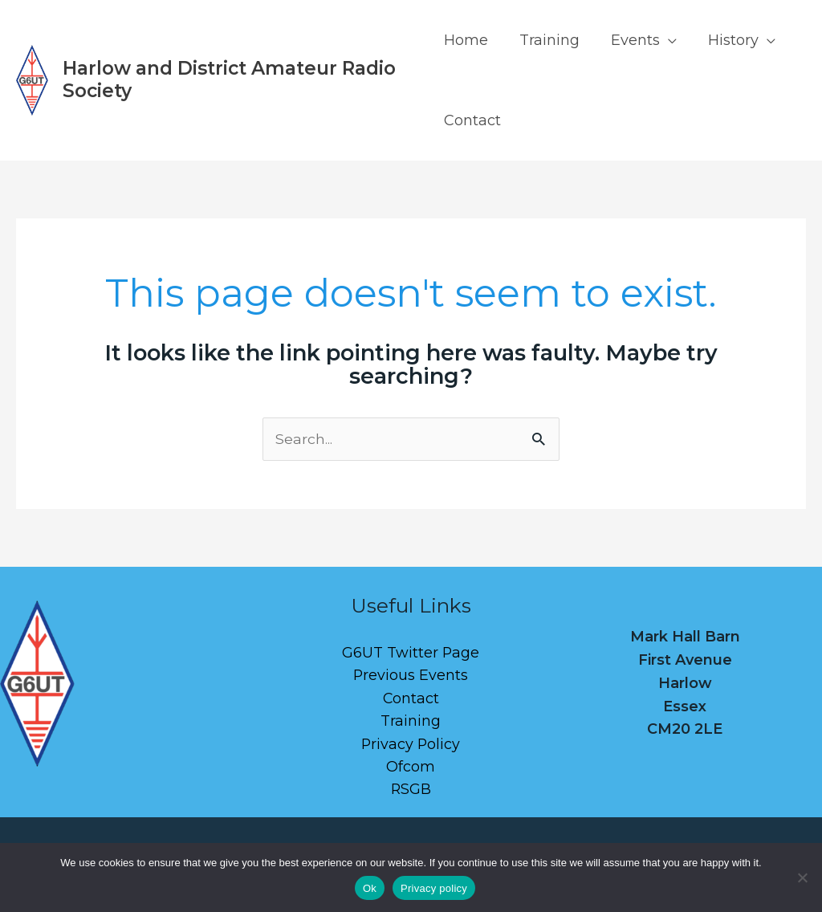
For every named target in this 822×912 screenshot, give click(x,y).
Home (466, 40)
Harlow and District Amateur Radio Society (229, 79)
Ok (369, 888)
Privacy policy (434, 888)
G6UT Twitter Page (411, 653)
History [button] (726, 40)
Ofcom (410, 768)
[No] (802, 877)
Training (547, 40)
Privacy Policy (410, 745)
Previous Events (411, 676)
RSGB (410, 791)
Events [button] (630, 40)
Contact (472, 120)
